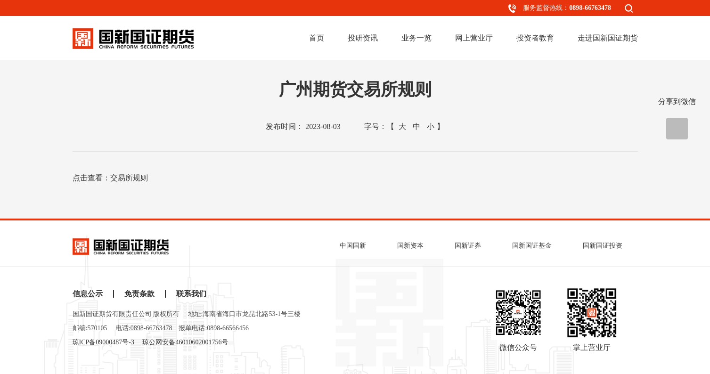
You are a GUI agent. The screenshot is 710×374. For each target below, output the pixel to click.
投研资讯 (363, 38)
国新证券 (468, 245)
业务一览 (416, 38)
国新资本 (410, 245)
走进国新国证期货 (608, 38)
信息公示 (88, 294)
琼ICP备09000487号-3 (103, 342)
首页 (316, 38)
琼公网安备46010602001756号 (185, 342)
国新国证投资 (602, 245)
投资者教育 (535, 38)
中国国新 (353, 245)
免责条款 (139, 294)
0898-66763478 (590, 7)
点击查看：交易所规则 (110, 178)
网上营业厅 (474, 38)
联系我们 (191, 294)
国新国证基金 (532, 245)
